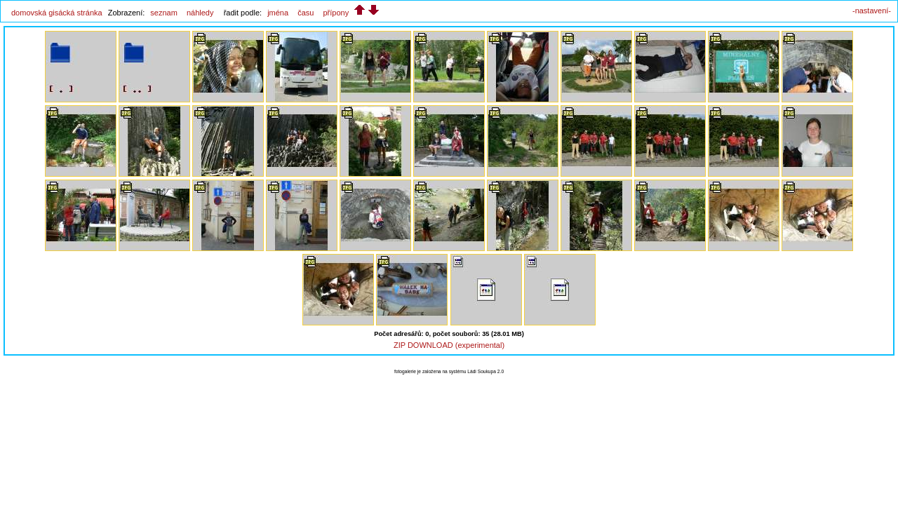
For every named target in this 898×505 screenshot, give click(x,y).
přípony (336, 12)
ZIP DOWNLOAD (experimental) (449, 345)
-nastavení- (871, 10)
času (305, 12)
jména (277, 12)
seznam (163, 12)
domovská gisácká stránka (56, 12)
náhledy (200, 12)
